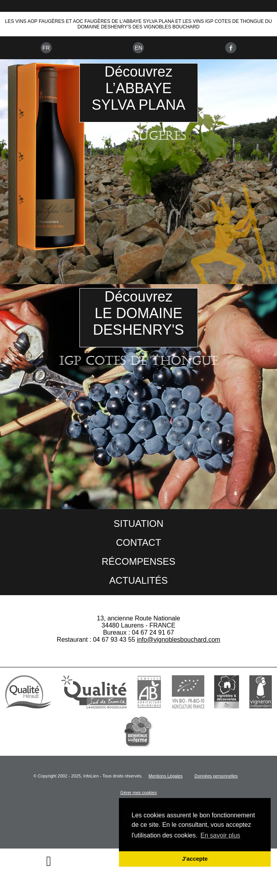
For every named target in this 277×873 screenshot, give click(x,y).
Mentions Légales (166, 776)
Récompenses (138, 561)
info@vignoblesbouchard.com (178, 639)
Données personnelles (215, 776)
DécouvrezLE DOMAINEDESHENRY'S (138, 313)
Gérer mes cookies (138, 792)
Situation (138, 523)
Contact (138, 542)
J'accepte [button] (194, 859)
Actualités (138, 580)
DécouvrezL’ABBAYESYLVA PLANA (138, 88)
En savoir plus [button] (220, 835)
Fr (46, 48)
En (138, 48)
